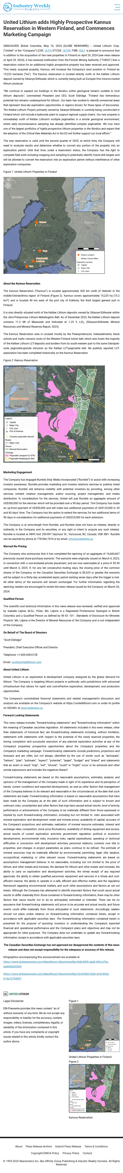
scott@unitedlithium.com (26, 662)
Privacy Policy (71, 1153)
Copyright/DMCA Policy (45, 1153)
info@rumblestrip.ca (81, 539)
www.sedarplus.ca (32, 708)
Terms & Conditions (96, 1146)
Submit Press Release (68, 1146)
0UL (81, 50)
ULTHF (67, 50)
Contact (87, 1153)
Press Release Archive (39, 1146)
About (18, 1146)
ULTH (48, 50)
